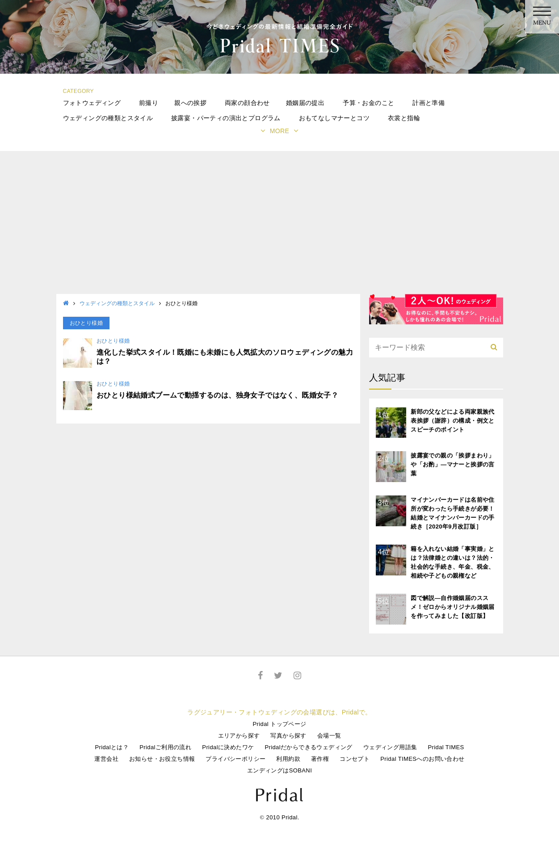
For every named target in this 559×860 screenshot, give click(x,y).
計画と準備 (428, 102)
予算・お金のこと (368, 102)
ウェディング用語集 (390, 747)
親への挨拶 (190, 102)
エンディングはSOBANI (279, 770)
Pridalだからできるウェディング (308, 747)
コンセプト (355, 758)
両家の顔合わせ (247, 102)
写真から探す (288, 735)
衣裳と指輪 (404, 118)
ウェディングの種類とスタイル (108, 118)
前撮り (148, 102)
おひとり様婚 (113, 341)
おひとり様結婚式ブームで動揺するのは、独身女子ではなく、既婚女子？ (217, 395)
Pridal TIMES (446, 747)
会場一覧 (329, 735)
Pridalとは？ (112, 747)
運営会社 (106, 758)
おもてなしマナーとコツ (334, 118)
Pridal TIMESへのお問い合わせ (422, 758)
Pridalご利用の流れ (165, 747)
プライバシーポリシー (235, 758)
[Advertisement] (280, 226)
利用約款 (288, 758)
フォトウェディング (92, 102)
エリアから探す (239, 735)
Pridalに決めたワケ (228, 747)
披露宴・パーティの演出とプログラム (226, 118)
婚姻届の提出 (305, 102)
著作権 (320, 758)
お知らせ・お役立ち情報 (162, 758)
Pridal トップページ (279, 724)
